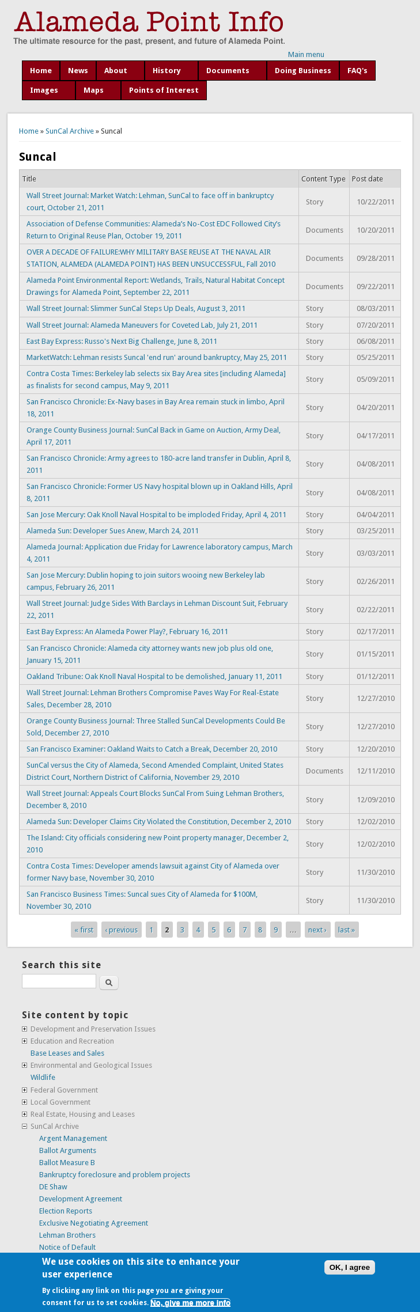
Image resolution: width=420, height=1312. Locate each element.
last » (346, 929)
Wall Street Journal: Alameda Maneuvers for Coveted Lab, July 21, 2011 (142, 325)
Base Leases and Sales (67, 1053)
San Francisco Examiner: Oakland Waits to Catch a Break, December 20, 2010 (152, 749)
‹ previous (121, 929)
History (167, 70)
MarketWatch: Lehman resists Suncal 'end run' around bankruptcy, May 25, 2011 (157, 357)
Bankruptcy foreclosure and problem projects (114, 1174)
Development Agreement (80, 1199)
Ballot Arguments (67, 1150)
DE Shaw (53, 1186)
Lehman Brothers (67, 1235)
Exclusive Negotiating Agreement (93, 1223)
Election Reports (65, 1211)
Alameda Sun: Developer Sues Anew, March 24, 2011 (113, 530)
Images (44, 90)
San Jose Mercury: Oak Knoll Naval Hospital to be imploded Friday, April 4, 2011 (156, 514)
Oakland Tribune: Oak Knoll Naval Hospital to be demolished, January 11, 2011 (154, 676)
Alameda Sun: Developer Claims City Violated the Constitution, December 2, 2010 (159, 821)
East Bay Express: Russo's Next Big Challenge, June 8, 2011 (122, 341)
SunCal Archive (70, 131)
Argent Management (73, 1138)
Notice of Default (67, 1247)
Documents (227, 70)
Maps (94, 90)
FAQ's (357, 70)
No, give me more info (190, 1302)
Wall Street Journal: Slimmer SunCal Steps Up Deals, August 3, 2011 (136, 308)
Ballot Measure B (67, 1162)
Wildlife (43, 1077)
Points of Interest (164, 90)
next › (317, 929)
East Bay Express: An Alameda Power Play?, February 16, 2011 (127, 631)
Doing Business (303, 70)
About (115, 70)
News (78, 70)
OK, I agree (350, 1267)
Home (41, 70)
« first (83, 929)
